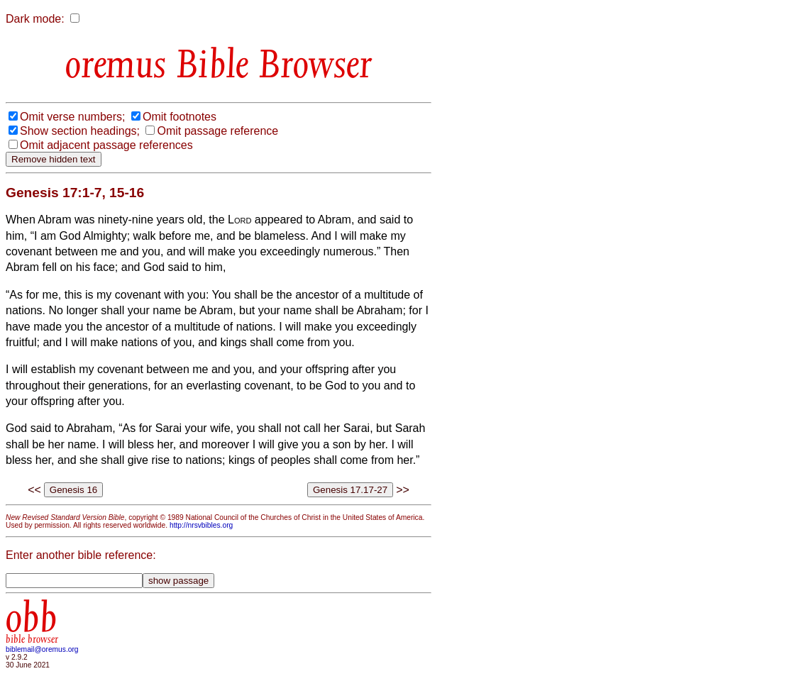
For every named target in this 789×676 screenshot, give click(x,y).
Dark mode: (35, 19)
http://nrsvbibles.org (201, 525)
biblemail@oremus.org (42, 649)
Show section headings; (80, 131)
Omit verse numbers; (72, 117)
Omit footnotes (179, 117)
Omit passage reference (217, 131)
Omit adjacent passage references (106, 145)
